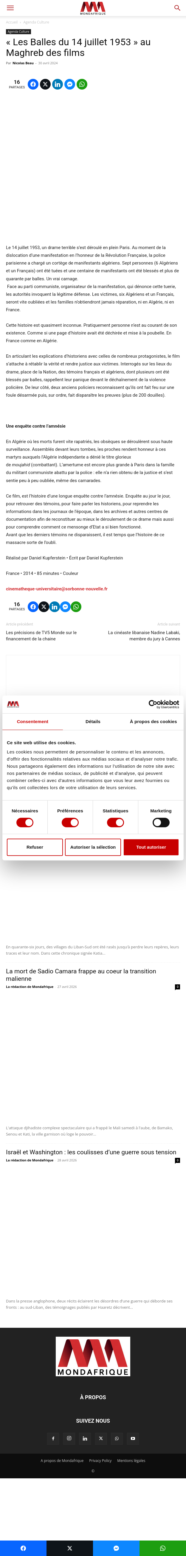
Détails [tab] (93, 721)
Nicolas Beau (23, 63)
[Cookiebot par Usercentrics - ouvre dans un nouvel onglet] (153, 704)
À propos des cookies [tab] (153, 721)
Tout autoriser (151, 847)
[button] (10, 8)
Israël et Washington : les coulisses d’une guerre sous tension (91, 1229)
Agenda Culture (36, 22)
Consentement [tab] (32, 721)
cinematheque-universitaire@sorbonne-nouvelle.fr (57, 666)
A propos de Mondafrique (62, 1538)
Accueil (12, 22)
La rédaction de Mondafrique (29, 883)
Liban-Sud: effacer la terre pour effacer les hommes (77, 875)
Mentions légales (131, 1538)
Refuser (35, 847)
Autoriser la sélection (93, 847)
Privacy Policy (100, 1538)
